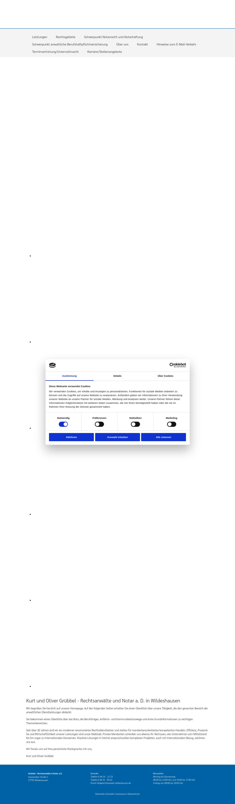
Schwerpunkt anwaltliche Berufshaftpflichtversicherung (70, 44)
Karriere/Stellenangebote (104, 51)
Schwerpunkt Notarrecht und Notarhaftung (113, 37)
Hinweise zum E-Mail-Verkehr (176, 44)
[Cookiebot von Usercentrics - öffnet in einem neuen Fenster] (172, 365)
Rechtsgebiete (65, 37)
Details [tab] (118, 375)
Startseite (100, 793)
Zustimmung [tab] (69, 375)
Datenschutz (134, 793)
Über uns (122, 44)
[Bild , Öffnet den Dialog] (97, 256)
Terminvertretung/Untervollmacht (55, 51)
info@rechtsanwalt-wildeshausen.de (114, 782)
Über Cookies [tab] (165, 375)
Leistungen (39, 37)
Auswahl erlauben (117, 437)
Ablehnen (71, 437)
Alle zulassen (163, 437)
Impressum (120, 793)
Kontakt (142, 44)
